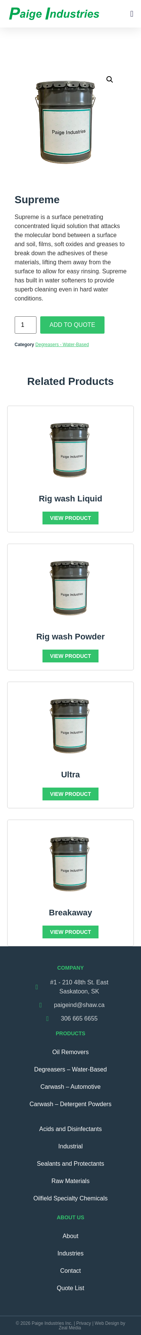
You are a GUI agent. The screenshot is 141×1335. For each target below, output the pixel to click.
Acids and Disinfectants (70, 1129)
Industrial (70, 1146)
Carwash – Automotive (70, 1087)
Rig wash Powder (70, 636)
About (71, 1236)
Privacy (83, 1323)
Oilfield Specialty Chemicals (70, 1198)
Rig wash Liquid (70, 498)
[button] (131, 14)
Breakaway (70, 912)
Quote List (70, 1288)
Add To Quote (72, 325)
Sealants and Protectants (70, 1163)
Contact (70, 1271)
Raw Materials (70, 1181)
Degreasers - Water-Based (62, 344)
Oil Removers (70, 1052)
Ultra (70, 774)
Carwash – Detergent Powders (71, 1104)
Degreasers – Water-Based (70, 1069)
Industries (70, 1253)
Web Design (107, 1323)
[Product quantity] (25, 325)
